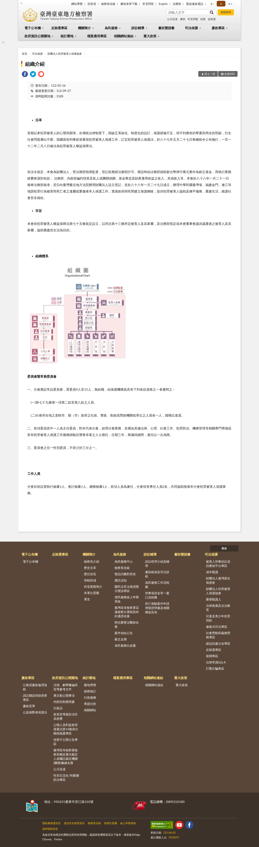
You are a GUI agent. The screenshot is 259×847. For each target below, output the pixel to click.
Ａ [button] (221, 3)
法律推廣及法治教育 (218, 608)
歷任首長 (90, 574)
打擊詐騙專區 (215, 668)
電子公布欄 (32, 28)
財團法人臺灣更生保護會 (218, 580)
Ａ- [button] (212, 3)
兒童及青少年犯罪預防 (218, 618)
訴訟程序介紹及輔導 (157, 564)
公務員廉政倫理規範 (35, 687)
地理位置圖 (110, 823)
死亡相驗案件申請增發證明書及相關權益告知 (157, 608)
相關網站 (90, 710)
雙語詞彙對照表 (125, 574)
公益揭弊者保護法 (35, 712)
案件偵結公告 (124, 633)
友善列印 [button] (229, 73)
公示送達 (172, 19)
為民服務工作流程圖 (157, 585)
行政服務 (90, 697)
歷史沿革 (90, 568)
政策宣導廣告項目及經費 (65, 716)
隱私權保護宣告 (51, 823)
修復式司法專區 (216, 626)
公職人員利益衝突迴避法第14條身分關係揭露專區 (65, 729)
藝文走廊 (121, 639)
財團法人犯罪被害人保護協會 (65, 53)
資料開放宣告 (50, 828)
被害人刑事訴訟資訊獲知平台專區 (218, 564)
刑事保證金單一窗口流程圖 (157, 595)
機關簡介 (84, 28)
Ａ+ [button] (230, 3)
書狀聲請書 (166, 28)
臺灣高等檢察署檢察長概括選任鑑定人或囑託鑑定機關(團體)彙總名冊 (65, 756)
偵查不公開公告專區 (65, 742)
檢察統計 (90, 691)
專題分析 (90, 704)
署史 (87, 599)
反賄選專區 (59, 28)
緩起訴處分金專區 (218, 643)
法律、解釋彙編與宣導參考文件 (65, 687)
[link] (25, 74)
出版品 (58, 708)
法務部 (177, 3)
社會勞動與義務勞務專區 (218, 635)
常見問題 (193, 19)
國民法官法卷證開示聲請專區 (127, 589)
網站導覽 (77, 3)
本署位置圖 (91, 593)
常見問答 (148, 3)
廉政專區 (218, 28)
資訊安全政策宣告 (74, 823)
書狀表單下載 (128, 3)
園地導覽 (90, 685)
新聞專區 (212, 656)
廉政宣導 (29, 706)
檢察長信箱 (108, 3)
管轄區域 (90, 580)
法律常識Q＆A (216, 662)
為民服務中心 (124, 561)
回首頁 (92, 3)
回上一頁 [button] (210, 73)
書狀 (182, 19)
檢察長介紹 (91, 561)
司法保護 (191, 28)
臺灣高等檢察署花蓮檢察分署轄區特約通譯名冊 (127, 612)
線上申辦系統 (128, 823)
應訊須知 (121, 580)
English (163, 3)
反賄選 (212, 19)
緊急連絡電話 (194, 3)
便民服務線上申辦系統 (127, 599)
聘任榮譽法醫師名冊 (127, 624)
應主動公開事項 (64, 695)
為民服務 (111, 28)
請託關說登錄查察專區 (35, 697)
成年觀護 (212, 572)
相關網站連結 (123, 36)
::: (21, 3)
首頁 (24, 53)
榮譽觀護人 (213, 599)
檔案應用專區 (97, 36)
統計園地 (67, 36)
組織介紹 (35, 64)
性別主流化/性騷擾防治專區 (66, 777)
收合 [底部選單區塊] (224, 548)
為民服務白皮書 (125, 645)
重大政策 (149, 36)
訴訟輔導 (137, 28)
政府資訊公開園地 (37, 36)
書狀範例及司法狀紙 (157, 574)
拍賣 (203, 19)
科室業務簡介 (93, 586)
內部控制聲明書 (64, 702)
